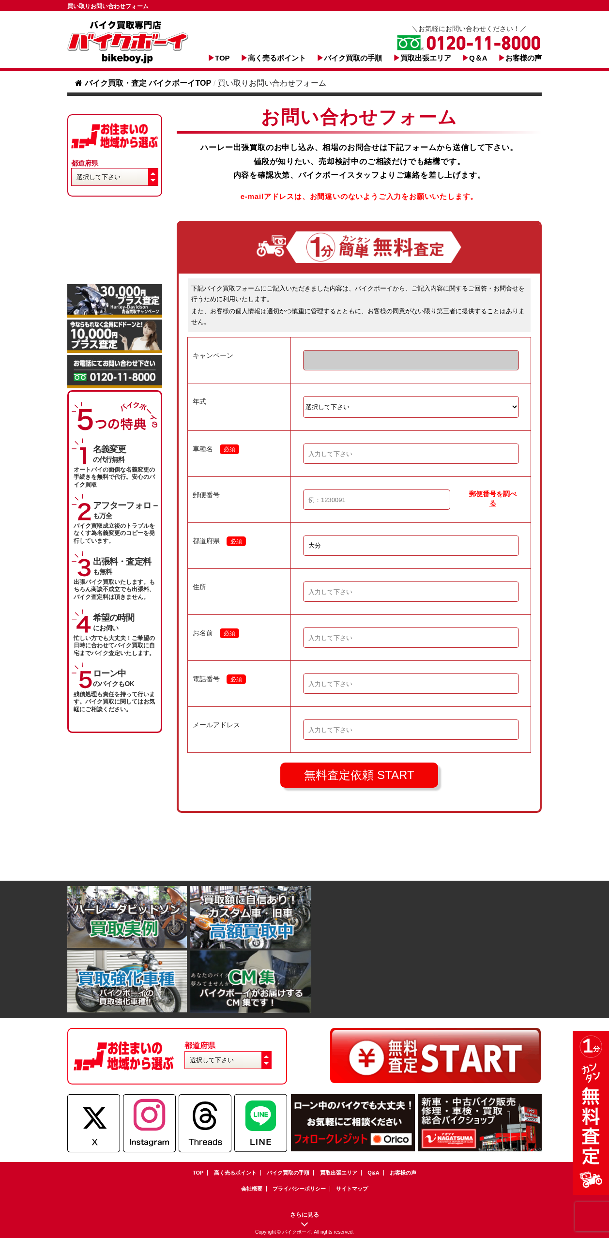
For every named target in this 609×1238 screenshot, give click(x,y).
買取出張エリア (425, 58)
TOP (222, 58)
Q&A (373, 1173)
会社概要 (251, 1189)
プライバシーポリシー (299, 1189)
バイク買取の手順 (353, 58)
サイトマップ (352, 1189)
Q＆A (478, 58)
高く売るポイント (277, 58)
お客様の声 (523, 58)
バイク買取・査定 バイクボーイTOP (143, 83)
